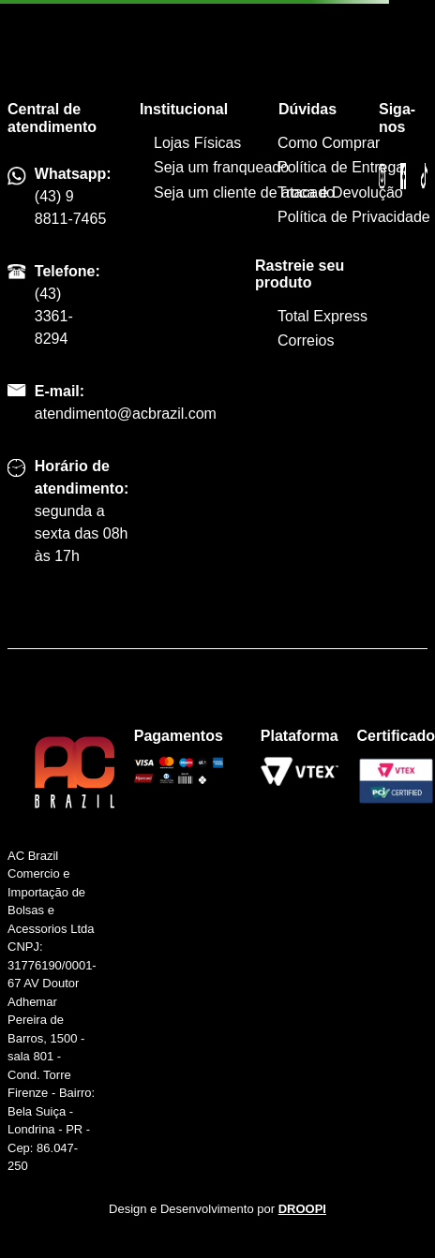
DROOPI (302, 1209)
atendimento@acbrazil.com (126, 414)
